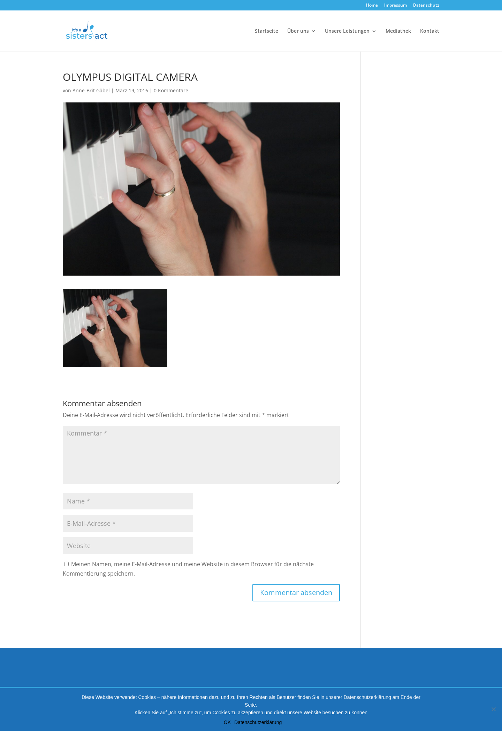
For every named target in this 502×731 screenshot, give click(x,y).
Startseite (266, 31)
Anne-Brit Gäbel (91, 90)
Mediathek (398, 31)
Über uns (298, 31)
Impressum (395, 5)
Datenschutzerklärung (258, 722)
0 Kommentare (171, 90)
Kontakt (429, 31)
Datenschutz (426, 5)
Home (372, 5)
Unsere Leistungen (347, 31)
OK (227, 722)
